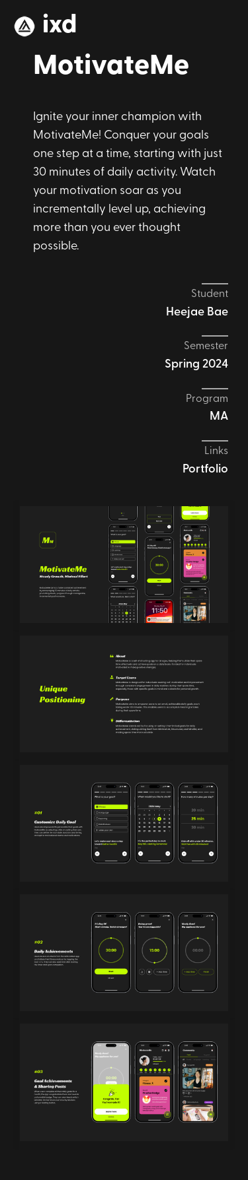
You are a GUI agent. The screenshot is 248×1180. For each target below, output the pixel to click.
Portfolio (205, 469)
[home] (45, 26)
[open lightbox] (124, 564)
